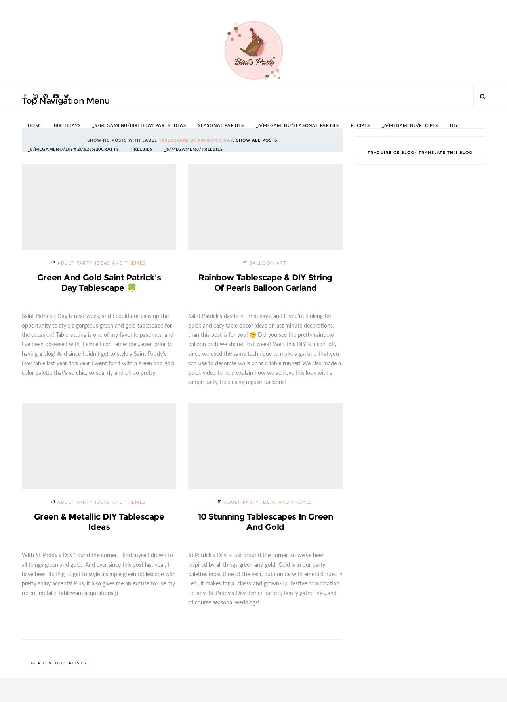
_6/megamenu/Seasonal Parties (297, 125)
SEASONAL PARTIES (221, 125)
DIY (454, 125)
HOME (35, 125)
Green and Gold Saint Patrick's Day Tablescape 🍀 (99, 282)
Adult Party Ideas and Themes (101, 263)
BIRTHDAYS (67, 125)
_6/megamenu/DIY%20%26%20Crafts (73, 149)
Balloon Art (267, 263)
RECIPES (360, 125)
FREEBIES (141, 149)
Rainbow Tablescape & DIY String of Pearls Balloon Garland (265, 282)
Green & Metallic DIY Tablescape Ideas (99, 521)
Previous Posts (62, 663)
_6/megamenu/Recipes (410, 125)
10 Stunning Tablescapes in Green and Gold (265, 521)
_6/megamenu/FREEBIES (193, 149)
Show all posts (256, 140)
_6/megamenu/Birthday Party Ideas (139, 125)
